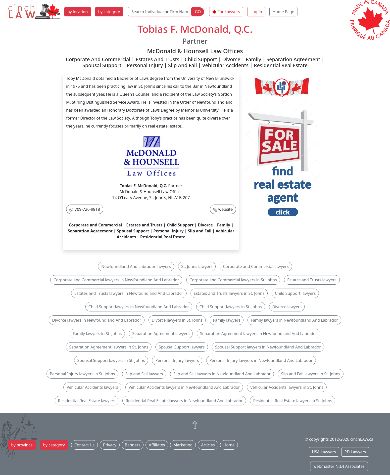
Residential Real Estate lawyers (86, 400)
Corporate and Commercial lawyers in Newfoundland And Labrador (116, 280)
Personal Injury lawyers (177, 360)
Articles (208, 445)
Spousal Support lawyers (182, 347)
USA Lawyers (324, 452)
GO (198, 11)
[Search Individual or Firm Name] (160, 11)
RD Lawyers (355, 452)
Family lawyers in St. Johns (97, 333)
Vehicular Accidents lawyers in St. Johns (286, 387)
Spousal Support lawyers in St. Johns (111, 360)
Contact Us (84, 445)
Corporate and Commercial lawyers (256, 266)
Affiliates (157, 445)
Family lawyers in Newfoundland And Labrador (294, 320)
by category (109, 11)
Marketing (183, 445)
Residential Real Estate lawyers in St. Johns (292, 400)
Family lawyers (226, 320)
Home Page (283, 11)
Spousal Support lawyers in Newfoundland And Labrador (268, 347)
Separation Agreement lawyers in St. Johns (108, 347)
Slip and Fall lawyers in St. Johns (310, 374)
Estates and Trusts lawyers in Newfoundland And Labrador (128, 293)
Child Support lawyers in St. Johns (230, 306)
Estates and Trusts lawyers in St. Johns (229, 293)
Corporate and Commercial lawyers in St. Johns (233, 280)
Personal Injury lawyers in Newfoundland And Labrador (261, 360)
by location (77, 11)
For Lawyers (229, 11)
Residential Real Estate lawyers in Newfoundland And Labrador (184, 400)
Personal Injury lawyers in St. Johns (82, 374)
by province (22, 445)
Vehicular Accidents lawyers (92, 387)
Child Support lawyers (295, 293)
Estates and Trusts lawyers (312, 280)
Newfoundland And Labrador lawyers (136, 266)
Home (229, 445)
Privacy (109, 445)
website (225, 209)
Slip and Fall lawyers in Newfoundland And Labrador (222, 374)
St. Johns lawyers (197, 266)
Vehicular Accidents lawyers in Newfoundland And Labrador (184, 387)
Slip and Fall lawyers (144, 374)
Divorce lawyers (287, 306)
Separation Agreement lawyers (161, 333)
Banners (132, 445)
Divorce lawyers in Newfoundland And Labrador (96, 320)
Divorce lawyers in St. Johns (177, 320)
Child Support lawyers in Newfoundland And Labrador (139, 306)
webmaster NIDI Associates (339, 466)
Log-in (256, 11)
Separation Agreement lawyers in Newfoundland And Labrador (258, 333)
